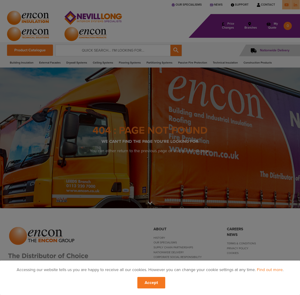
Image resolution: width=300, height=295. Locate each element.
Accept (151, 282)
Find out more (270, 269)
